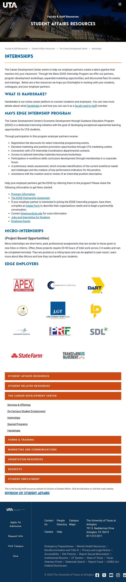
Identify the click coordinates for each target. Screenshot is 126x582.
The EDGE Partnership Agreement (30, 198)
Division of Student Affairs (27, 493)
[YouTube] (111, 575)
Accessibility (51, 554)
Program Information (23, 194)
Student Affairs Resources (43, 48)
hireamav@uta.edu (31, 213)
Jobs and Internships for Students (30, 217)
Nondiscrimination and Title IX (61, 550)
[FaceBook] (97, 575)
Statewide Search (75, 561)
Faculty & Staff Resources (63, 16)
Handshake (33, 105)
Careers (48, 531)
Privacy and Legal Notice (96, 550)
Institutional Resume (56, 557)
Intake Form (33, 205)
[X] (104, 575)
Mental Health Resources (91, 546)
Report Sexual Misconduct (94, 554)
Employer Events (20, 221)
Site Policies (69, 554)
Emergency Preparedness (59, 546)
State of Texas (95, 557)
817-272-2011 (94, 536)
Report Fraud (95, 561)
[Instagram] (118, 575)
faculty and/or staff (86, 105)
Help (59, 531)
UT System (77, 557)
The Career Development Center (73, 48)
